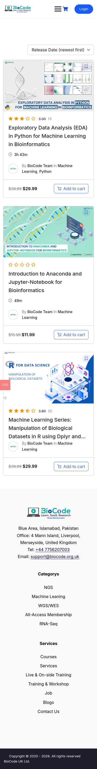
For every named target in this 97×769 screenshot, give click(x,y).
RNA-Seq (49, 623)
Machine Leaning (48, 596)
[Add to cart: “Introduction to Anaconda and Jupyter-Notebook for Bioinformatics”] (71, 334)
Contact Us (48, 711)
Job (48, 693)
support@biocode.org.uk (55, 556)
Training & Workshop (48, 683)
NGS (48, 587)
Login (83, 9)
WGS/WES (48, 605)
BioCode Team (40, 165)
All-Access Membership (48, 614)
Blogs (48, 702)
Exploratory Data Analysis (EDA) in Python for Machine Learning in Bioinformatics (48, 136)
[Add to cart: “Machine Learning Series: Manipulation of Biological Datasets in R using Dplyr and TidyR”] (71, 466)
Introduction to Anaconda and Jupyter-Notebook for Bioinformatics (45, 282)
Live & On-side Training (48, 674)
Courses (48, 656)
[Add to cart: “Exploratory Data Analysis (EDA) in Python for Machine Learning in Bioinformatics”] (71, 188)
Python (45, 171)
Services (48, 665)
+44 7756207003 (52, 549)
